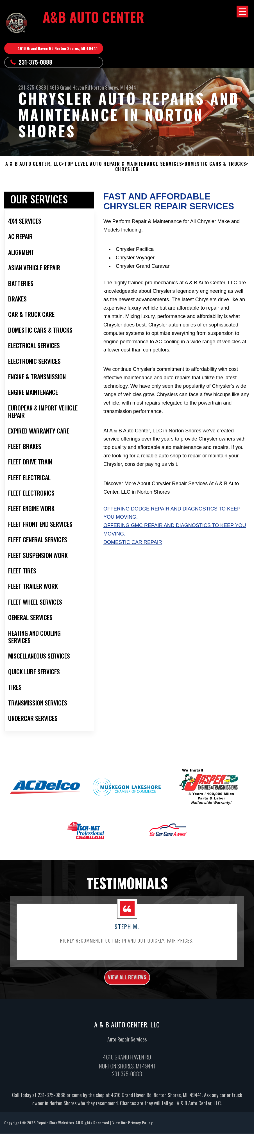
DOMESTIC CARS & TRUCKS (215, 164)
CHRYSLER (127, 169)
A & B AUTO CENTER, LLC (33, 164)
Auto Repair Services (127, 1070)
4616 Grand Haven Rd (69, 87)
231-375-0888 (35, 62)
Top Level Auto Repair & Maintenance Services (123, 164)
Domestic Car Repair (132, 569)
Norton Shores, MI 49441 (114, 87)
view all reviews (127, 1006)
